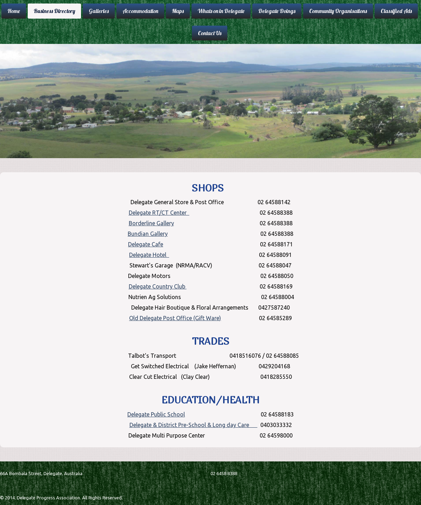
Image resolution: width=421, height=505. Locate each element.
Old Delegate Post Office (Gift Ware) (175, 318)
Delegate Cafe (145, 244)
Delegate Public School (156, 414)
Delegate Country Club (158, 286)
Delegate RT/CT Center (159, 212)
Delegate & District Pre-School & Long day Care (193, 425)
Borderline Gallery (151, 223)
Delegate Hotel (149, 255)
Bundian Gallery (148, 234)
